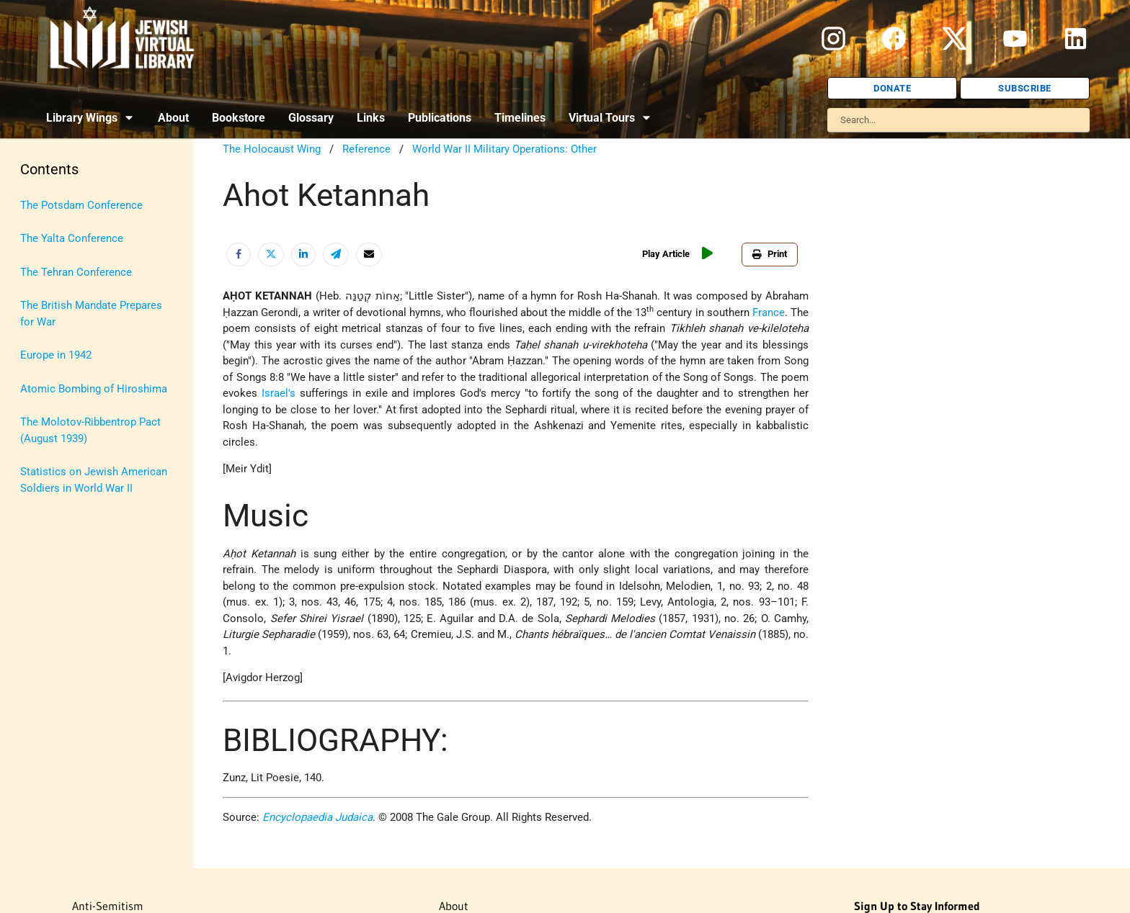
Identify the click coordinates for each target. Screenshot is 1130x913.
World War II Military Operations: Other (504, 149)
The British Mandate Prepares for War (91, 313)
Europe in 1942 (56, 354)
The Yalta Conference (71, 238)
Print (769, 253)
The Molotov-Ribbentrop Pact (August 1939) (90, 430)
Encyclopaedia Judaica (317, 817)
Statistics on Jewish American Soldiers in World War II (93, 480)
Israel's (278, 393)
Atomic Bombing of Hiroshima (93, 388)
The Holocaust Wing (272, 149)
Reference (366, 149)
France (768, 312)
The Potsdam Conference (81, 205)
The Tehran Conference (76, 272)
